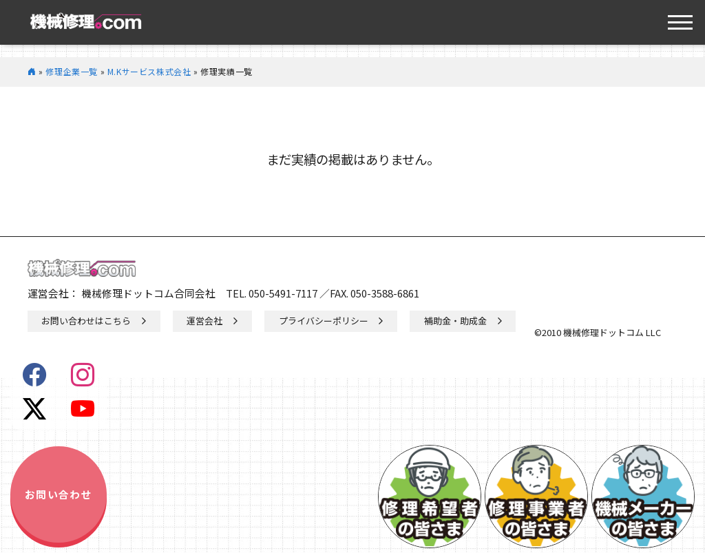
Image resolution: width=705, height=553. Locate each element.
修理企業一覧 (71, 71)
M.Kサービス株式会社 (149, 71)
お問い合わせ (59, 494)
